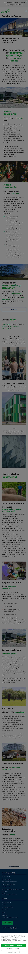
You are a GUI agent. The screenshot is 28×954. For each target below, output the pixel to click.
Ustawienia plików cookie (13, 948)
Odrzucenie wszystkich (13, 952)
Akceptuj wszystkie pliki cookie (13, 945)
